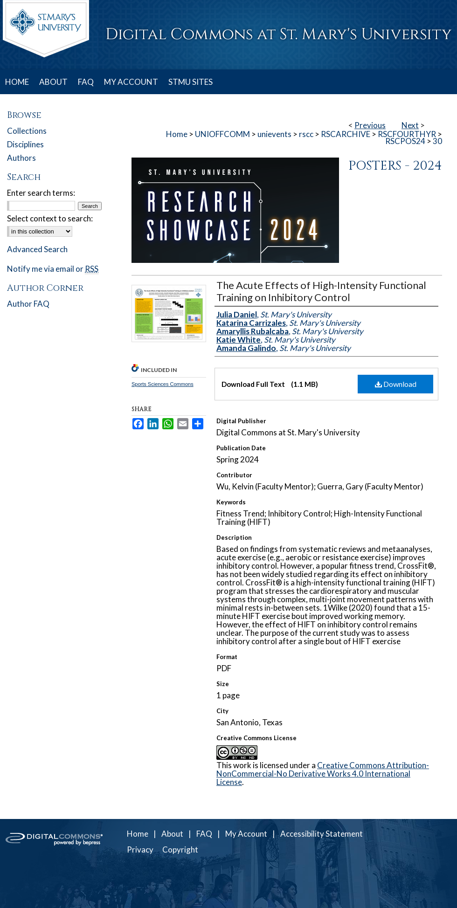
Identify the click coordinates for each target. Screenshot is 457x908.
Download (395, 383)
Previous (370, 125)
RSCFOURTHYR (407, 134)
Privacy (140, 849)
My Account (246, 834)
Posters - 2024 (395, 166)
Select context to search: (50, 218)
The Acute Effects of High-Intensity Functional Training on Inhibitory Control (321, 291)
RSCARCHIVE (345, 134)
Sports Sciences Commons (163, 384)
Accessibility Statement (321, 834)
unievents (274, 134)
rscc (306, 134)
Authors (21, 158)
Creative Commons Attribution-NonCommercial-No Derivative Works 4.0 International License (322, 773)
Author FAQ (28, 304)
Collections (27, 131)
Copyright (180, 849)
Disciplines (25, 144)
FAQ (204, 834)
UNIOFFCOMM (222, 134)
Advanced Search (37, 249)
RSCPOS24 (405, 141)
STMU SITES (190, 82)
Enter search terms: (41, 193)
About (172, 834)
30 (437, 141)
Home (176, 134)
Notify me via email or (52, 269)
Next (410, 125)
